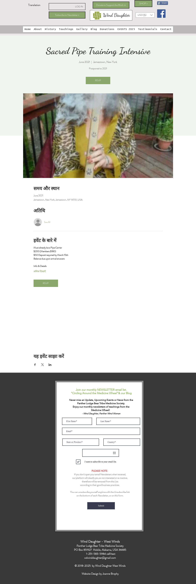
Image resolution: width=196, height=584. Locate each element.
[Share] (162, 3)
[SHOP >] (143, 3)
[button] (145, 15)
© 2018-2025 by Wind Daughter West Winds (100, 566)
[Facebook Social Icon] (161, 13)
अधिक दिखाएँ (40, 271)
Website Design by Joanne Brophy (100, 574)
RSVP (98, 80)
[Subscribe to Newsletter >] (67, 15)
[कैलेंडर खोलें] (114, 453)
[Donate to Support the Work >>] (111, 5)
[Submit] (101, 505)
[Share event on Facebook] (35, 364)
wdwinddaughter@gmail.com (100, 558)
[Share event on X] (42, 364)
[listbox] (145, 15)
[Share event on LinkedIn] (50, 364)
